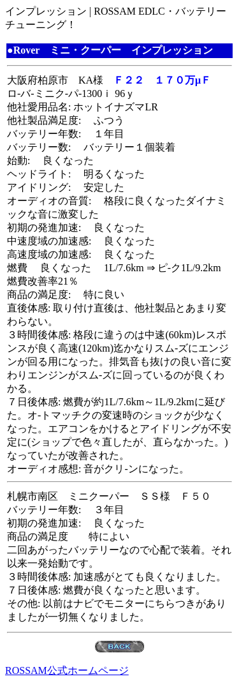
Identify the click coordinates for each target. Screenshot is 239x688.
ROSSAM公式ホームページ (67, 670)
